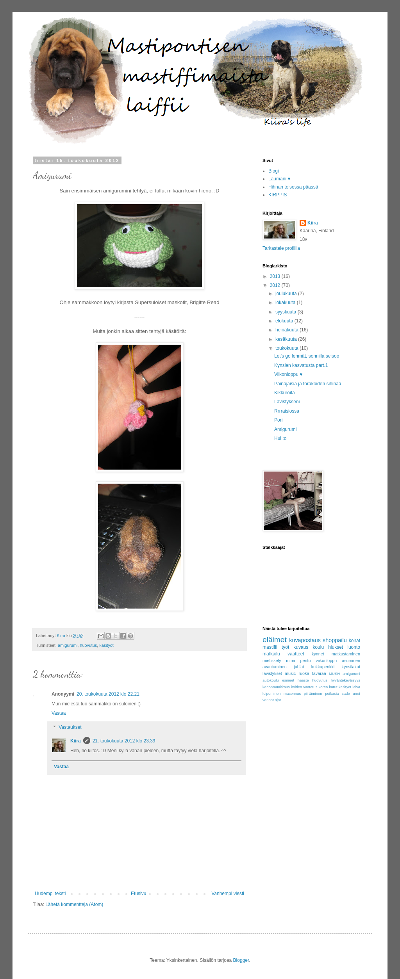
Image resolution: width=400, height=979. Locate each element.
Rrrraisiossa (286, 411)
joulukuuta (286, 293)
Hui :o (280, 438)
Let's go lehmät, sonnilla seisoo (306, 356)
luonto (353, 647)
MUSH (334, 673)
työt (285, 647)
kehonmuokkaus (276, 687)
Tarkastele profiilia (281, 248)
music (290, 673)
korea (323, 687)
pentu (305, 660)
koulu (318, 647)
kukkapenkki (322, 666)
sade (346, 693)
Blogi (273, 171)
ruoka (304, 673)
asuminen (351, 660)
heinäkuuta (287, 330)
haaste (303, 680)
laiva (356, 687)
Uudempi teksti (50, 893)
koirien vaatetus (304, 687)
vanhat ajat (271, 700)
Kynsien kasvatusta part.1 (301, 365)
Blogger (241, 960)
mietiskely (271, 660)
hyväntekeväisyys (345, 680)
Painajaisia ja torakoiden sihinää (307, 383)
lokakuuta (286, 302)
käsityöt (106, 645)
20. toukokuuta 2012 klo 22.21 (108, 694)
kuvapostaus (305, 640)
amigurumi (67, 645)
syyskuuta (286, 312)
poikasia (332, 693)
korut (333, 687)
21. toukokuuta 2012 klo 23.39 (124, 741)
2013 (276, 276)
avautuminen (274, 666)
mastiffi (269, 647)
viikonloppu (326, 660)
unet (356, 693)
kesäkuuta (286, 339)
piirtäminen (313, 693)
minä (290, 660)
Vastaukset (70, 727)
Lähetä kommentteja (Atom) (74, 904)
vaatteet (296, 654)
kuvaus (300, 647)
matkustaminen (346, 653)
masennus (292, 693)
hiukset (335, 647)
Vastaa (59, 713)
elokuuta (285, 321)
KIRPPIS (277, 195)
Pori (278, 420)
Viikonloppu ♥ (288, 374)
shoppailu (335, 640)
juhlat (299, 666)
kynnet (318, 653)
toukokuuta (287, 348)
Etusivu (138, 893)
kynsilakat (351, 666)
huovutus (88, 645)
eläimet (274, 639)
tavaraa (319, 673)
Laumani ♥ (279, 179)
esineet (288, 680)
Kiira (75, 741)
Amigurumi (285, 429)
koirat (354, 640)
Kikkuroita (284, 392)
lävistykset (272, 673)
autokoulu (270, 680)
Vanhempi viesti (227, 893)
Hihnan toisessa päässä (293, 187)
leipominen (271, 693)
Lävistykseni (287, 401)
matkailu (271, 654)
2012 (276, 285)
